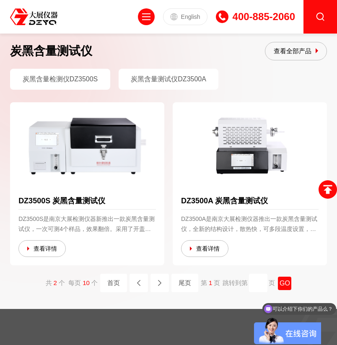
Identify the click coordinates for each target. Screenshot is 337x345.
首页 (113, 282)
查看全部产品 (292, 50)
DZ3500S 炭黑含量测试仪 (61, 201)
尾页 (185, 282)
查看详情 (45, 248)
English (185, 17)
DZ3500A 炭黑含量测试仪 (224, 201)
